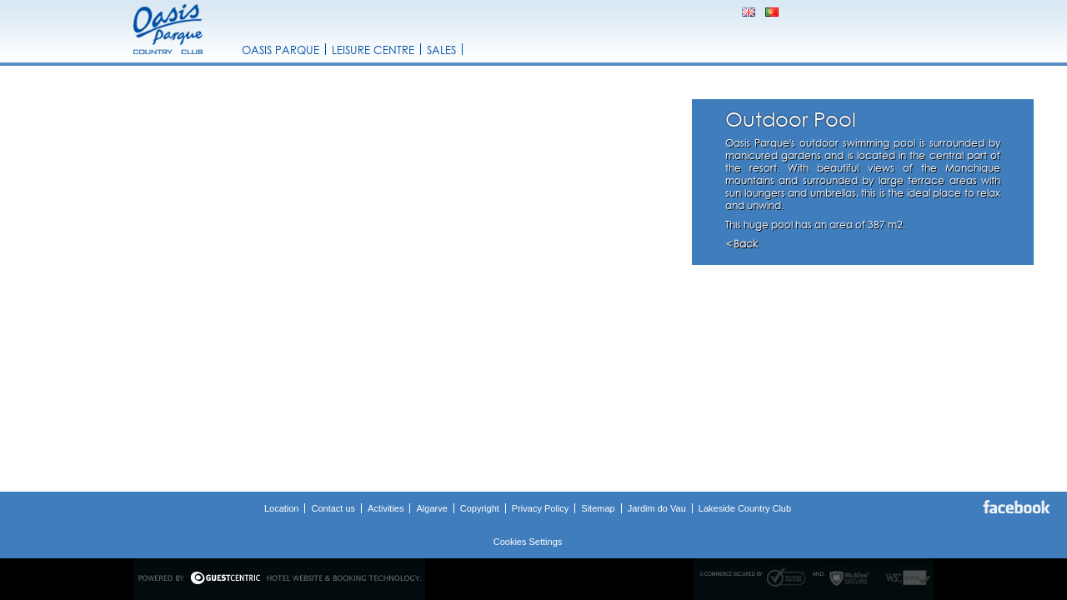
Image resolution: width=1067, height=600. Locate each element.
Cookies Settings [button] (528, 542)
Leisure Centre (373, 50)
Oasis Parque (280, 50)
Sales (441, 50)
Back (741, 244)
